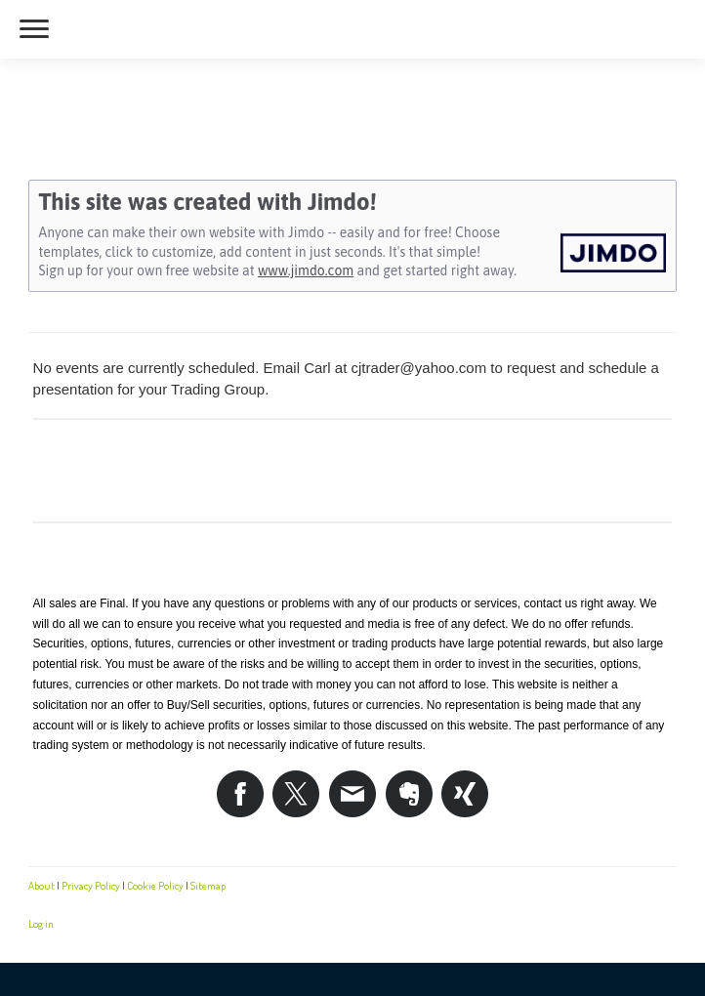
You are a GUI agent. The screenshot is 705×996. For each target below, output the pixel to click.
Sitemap (208, 885)
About (41, 885)
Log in (41, 923)
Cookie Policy (155, 885)
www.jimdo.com (305, 270)
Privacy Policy (91, 885)
